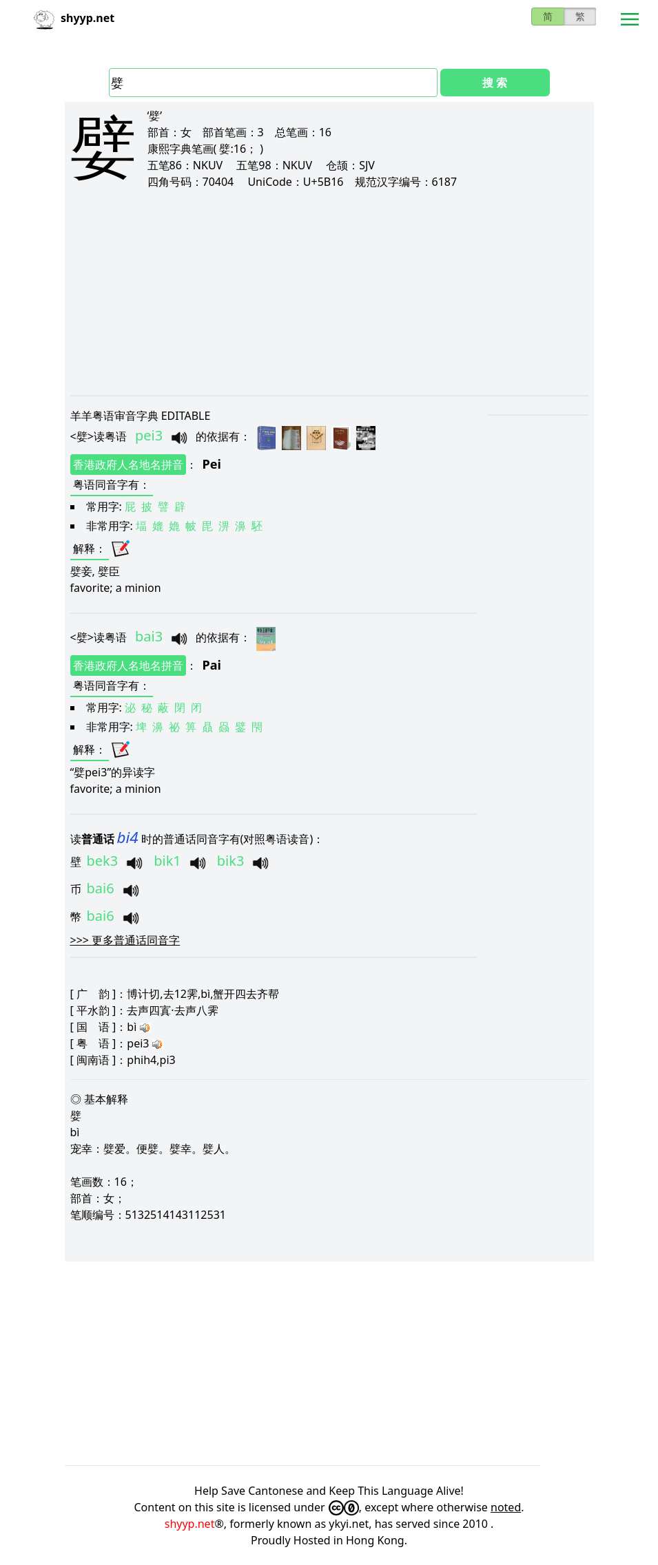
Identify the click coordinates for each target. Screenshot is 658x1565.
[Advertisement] (329, 291)
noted (506, 1507)
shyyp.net (190, 1523)
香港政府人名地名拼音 (128, 464)
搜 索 (494, 82)
